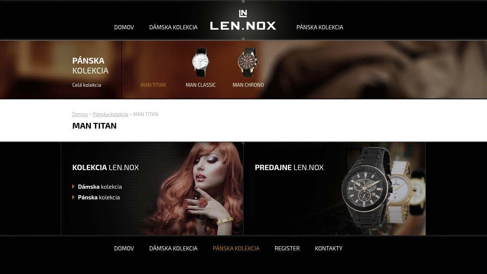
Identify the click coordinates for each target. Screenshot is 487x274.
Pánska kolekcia (319, 27)
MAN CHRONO (248, 85)
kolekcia (100, 186)
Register (287, 248)
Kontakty (328, 248)
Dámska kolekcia (173, 27)
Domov (124, 27)
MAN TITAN (153, 85)
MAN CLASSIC (201, 85)
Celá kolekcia (86, 85)
